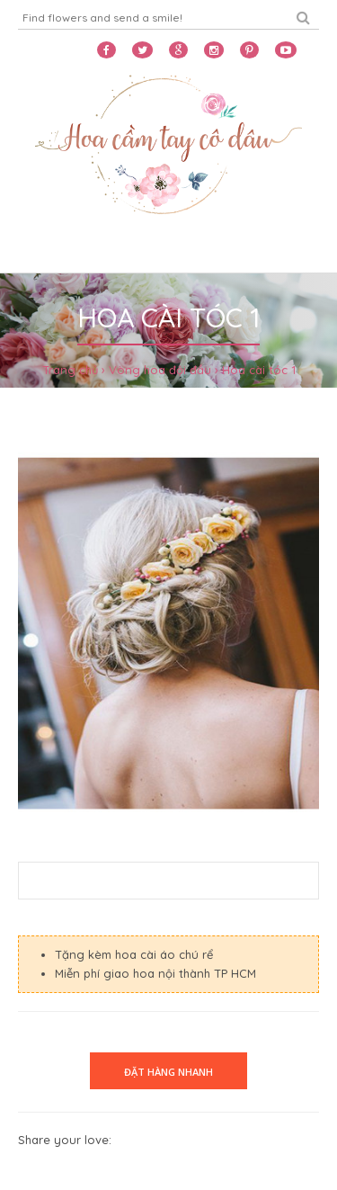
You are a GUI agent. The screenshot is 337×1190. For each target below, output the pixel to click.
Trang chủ (70, 369)
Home (38, 250)
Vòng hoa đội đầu (160, 369)
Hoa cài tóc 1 (259, 369)
